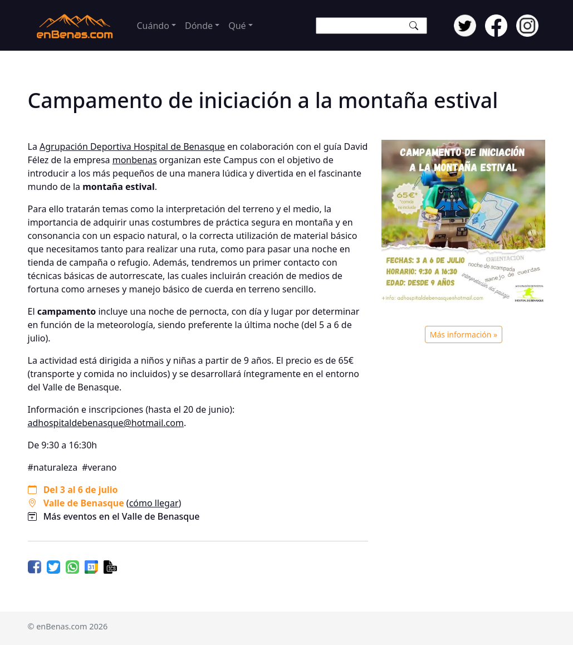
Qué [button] (237, 25)
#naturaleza (53, 467)
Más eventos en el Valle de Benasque (121, 516)
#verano (99, 467)
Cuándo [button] (153, 25)
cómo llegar (154, 503)
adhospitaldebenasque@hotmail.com (106, 423)
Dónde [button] (199, 25)
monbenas (134, 160)
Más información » (463, 334)
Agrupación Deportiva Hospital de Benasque (132, 146)
